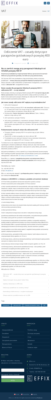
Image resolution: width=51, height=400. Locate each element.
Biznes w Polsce (7, 347)
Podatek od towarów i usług (32, 305)
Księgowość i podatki (20, 63)
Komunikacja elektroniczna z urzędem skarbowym (18, 291)
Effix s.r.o (11, 397)
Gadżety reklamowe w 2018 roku (12, 284)
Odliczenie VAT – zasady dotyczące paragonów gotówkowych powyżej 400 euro (24, 275)
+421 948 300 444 (40, 371)
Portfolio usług (32, 330)
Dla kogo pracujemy (34, 333)
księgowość (6, 305)
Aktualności (31, 340)
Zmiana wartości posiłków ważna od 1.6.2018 (16, 295)
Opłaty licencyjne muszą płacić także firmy (16, 280)
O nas (29, 337)
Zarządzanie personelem (9, 340)
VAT (44, 305)
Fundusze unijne (32, 347)
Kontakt (30, 344)
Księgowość (5, 337)
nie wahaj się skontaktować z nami (28, 155)
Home (44, 11)
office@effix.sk (9, 170)
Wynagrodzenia (7, 344)
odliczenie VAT (17, 305)
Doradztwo (5, 333)
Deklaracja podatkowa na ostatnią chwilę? (16, 287)
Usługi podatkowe (7, 330)
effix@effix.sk (38, 368)
